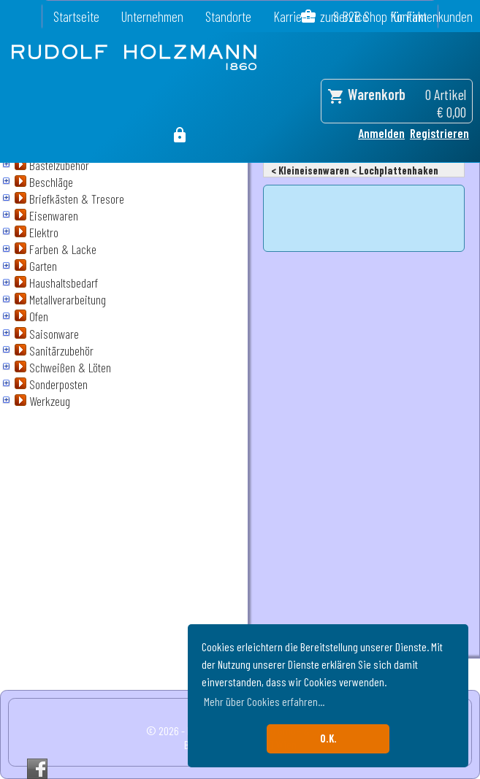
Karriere (292, 16)
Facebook (37, 769)
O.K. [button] (328, 738)
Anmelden (381, 133)
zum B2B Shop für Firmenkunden (396, 16)
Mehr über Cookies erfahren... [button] (264, 701)
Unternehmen (152, 16)
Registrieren (439, 133)
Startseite (76, 16)
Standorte (228, 16)
